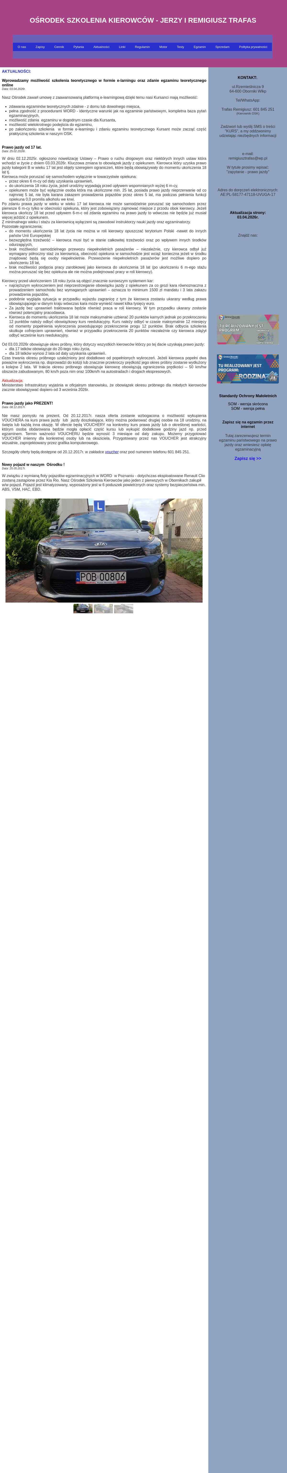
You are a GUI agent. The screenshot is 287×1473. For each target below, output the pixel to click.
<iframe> (248, 274)
